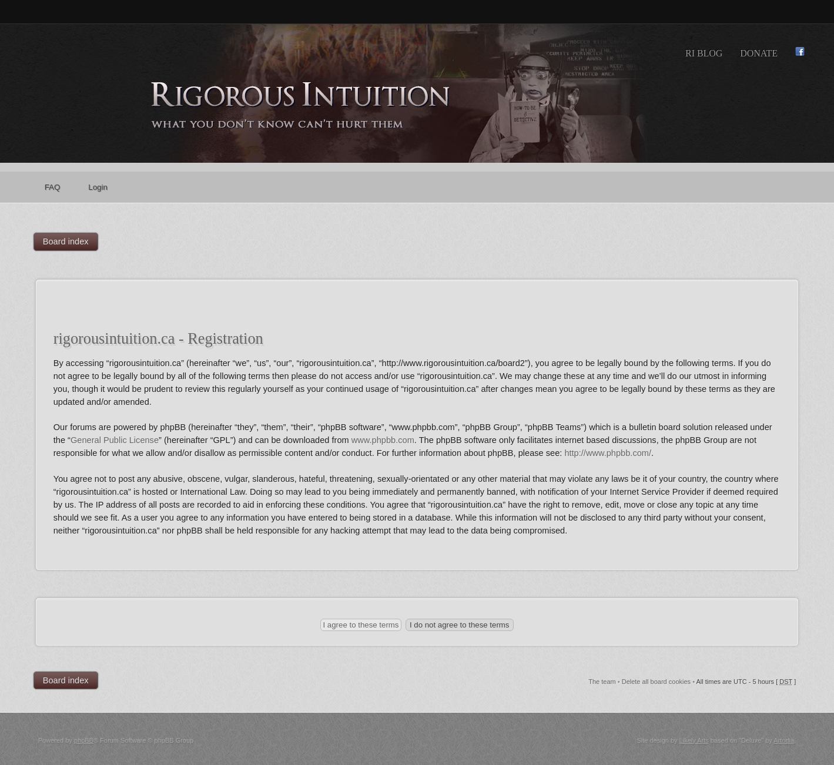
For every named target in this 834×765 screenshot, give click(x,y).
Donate (759, 53)
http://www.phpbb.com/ (607, 453)
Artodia (783, 740)
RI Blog (703, 53)
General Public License (115, 440)
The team (601, 681)
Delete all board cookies (656, 681)
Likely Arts (694, 740)
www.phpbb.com (382, 440)
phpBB (83, 740)
